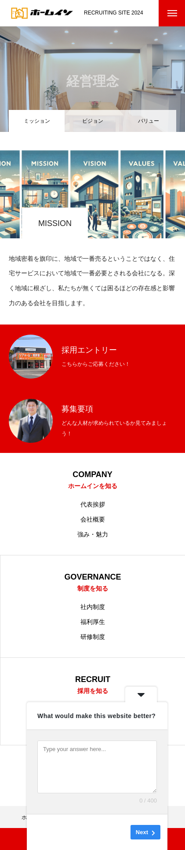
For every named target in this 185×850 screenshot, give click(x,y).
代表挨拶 (92, 504)
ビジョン (92, 121)
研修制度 (92, 637)
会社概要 (92, 519)
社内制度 (92, 607)
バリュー (148, 121)
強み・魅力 (92, 534)
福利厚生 (92, 622)
